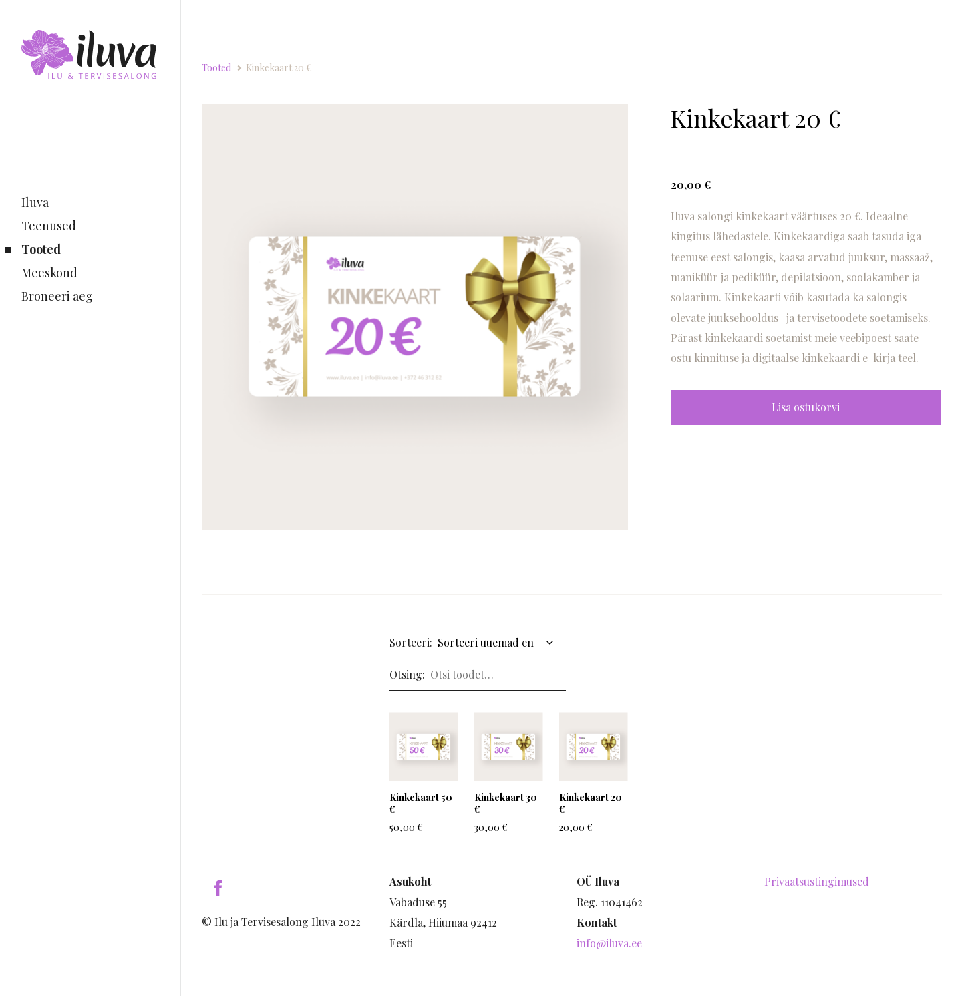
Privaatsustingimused (816, 881)
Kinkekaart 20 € (279, 67)
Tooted (41, 249)
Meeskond (49, 273)
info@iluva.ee (609, 943)
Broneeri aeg (57, 296)
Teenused (48, 226)
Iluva (35, 202)
